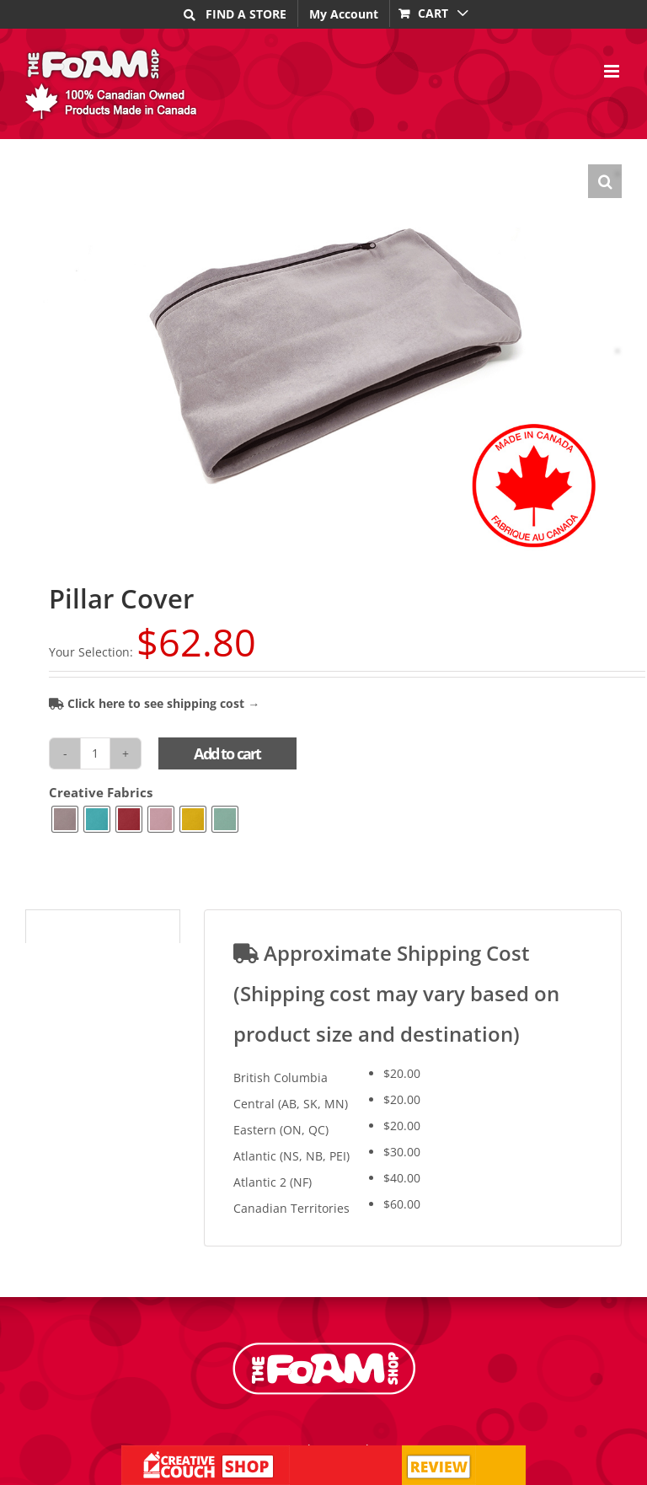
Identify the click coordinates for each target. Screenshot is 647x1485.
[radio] (65, 819)
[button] (605, 181)
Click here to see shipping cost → (154, 703)
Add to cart (227, 753)
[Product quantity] (95, 753)
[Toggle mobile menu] (613, 71)
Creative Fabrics (100, 792)
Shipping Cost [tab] (74, 928)
